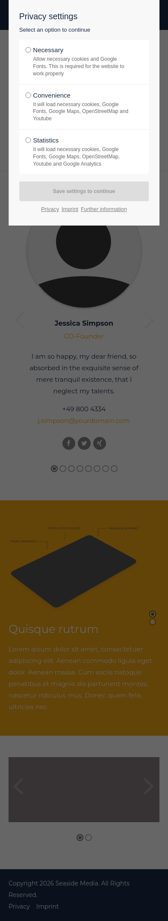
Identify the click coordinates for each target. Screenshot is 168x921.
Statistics (81, 152)
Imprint (70, 209)
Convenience (81, 107)
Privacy (50, 209)
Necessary (81, 61)
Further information (104, 209)
